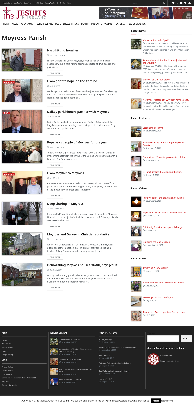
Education (27, 3)
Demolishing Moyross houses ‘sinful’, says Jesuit (82, 265)
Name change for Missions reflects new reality (117, 347)
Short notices (104, 355)
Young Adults (50, 3)
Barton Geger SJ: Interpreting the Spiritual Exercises (163, 143)
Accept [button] (156, 400)
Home (6, 23)
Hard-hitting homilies (63, 50)
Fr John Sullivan (65, 3)
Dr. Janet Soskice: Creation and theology (162, 171)
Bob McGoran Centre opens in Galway (114, 371)
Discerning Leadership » (169, 361)
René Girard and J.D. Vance (70, 379)
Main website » (166, 355)
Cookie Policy (7, 370)
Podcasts (96, 23)
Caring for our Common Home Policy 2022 (19, 378)
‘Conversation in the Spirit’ (156, 40)
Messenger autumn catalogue (158, 297)
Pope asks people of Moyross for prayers (77, 142)
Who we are (6, 343)
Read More (167, 400)
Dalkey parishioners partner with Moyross (78, 112)
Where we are (45, 23)
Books (85, 23)
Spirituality (18, 3)
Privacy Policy (7, 367)
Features (121, 23)
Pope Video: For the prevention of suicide (163, 197)
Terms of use (7, 374)
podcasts (9, 82)
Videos (108, 23)
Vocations (27, 23)
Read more (55, 73)
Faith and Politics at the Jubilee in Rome (115, 363)
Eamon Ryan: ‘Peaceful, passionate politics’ (164, 157)
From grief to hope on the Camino (72, 81)
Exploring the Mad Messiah (156, 241)
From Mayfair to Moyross (65, 173)
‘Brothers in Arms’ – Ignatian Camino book (164, 312)
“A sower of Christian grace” (156, 79)
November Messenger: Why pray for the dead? (166, 99)
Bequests (5, 381)
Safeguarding (138, 23)
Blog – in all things (67, 23)
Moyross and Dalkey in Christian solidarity (78, 234)
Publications (7, 3)
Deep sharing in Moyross (65, 204)
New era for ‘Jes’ (105, 379)
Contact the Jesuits (9, 385)
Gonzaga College (105, 339)
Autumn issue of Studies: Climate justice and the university (165, 61)
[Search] (146, 3)
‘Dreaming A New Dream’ (155, 267)
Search (151, 333)
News (15, 23)
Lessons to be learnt (153, 127)
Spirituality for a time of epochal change (162, 227)
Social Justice (38, 3)
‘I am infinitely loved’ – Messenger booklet (163, 282)
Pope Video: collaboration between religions (165, 212)
